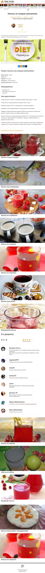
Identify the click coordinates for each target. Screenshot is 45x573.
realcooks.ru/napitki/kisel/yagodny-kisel (28, 404)
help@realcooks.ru (22, 571)
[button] (43, 1)
